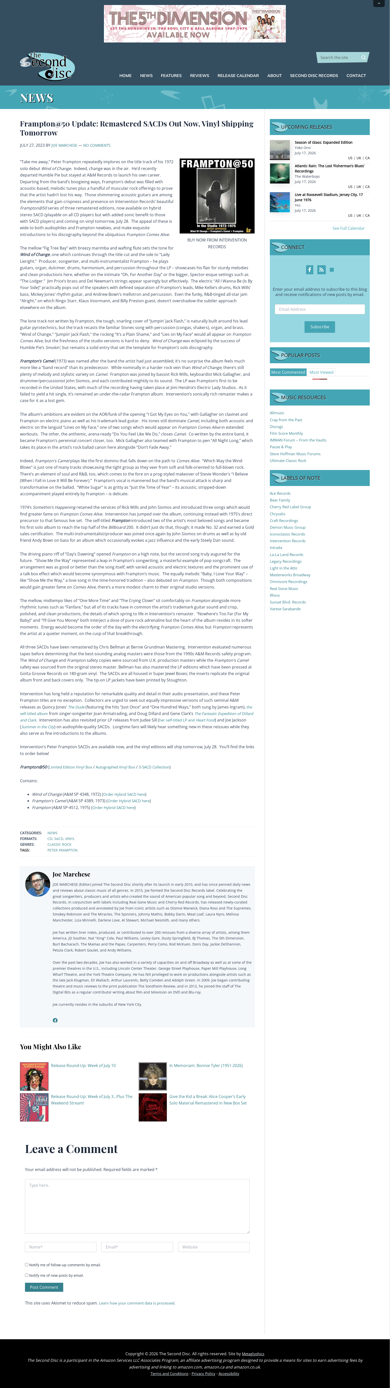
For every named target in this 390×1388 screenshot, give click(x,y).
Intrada (277, 547)
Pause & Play (282, 447)
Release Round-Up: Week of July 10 (83, 1065)
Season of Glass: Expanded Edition (324, 142)
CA (367, 158)
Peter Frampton (62, 850)
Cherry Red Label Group (292, 507)
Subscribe (320, 327)
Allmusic (278, 413)
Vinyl (70, 838)
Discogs (277, 426)
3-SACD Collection (162, 767)
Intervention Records (290, 541)
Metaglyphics (253, 1353)
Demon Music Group (289, 527)
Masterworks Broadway (292, 575)
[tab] (288, 372)
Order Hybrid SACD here (126, 794)
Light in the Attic (285, 568)
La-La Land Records (288, 554)
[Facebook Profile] (309, 269)
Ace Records (281, 493)
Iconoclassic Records (289, 534)
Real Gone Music (285, 588)
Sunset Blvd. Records (289, 602)
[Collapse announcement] (379, 3)
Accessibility (231, 1373)
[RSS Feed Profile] (321, 269)
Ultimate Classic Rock (290, 460)
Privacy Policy (204, 1373)
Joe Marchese (65, 145)
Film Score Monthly (288, 433)
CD (49, 838)
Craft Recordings (285, 520)
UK (359, 158)
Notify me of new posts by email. (56, 1275)
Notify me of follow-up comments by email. (65, 1264)
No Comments (100, 145)
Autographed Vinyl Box (121, 767)
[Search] (363, 57)
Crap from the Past (288, 419)
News (52, 832)
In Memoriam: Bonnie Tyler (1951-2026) (206, 1065)
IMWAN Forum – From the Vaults (300, 440)
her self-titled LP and (204, 720)
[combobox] (343, 57)
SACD (58, 838)
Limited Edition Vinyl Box (72, 767)
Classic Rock (59, 844)
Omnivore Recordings (290, 581)
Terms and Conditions (167, 1373)
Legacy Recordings (287, 561)
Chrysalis (278, 513)
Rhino (275, 595)
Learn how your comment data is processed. (141, 1303)
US (350, 158)
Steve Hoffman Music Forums (297, 453)
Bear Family (281, 500)
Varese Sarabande (287, 609)
